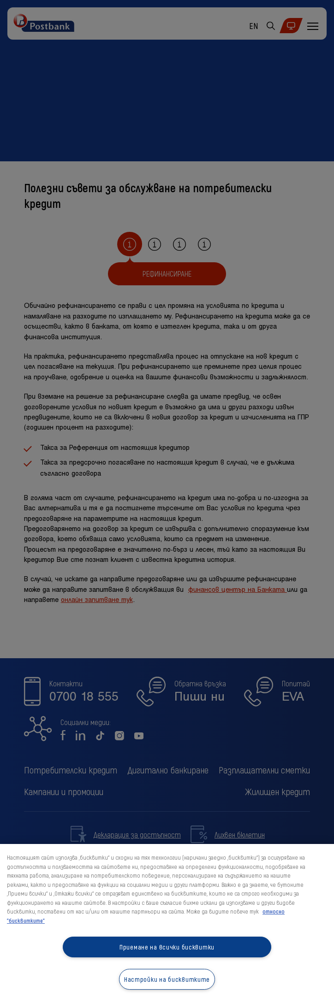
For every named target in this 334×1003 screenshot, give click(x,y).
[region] (167, 923)
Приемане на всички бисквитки (167, 947)
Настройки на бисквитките (167, 979)
